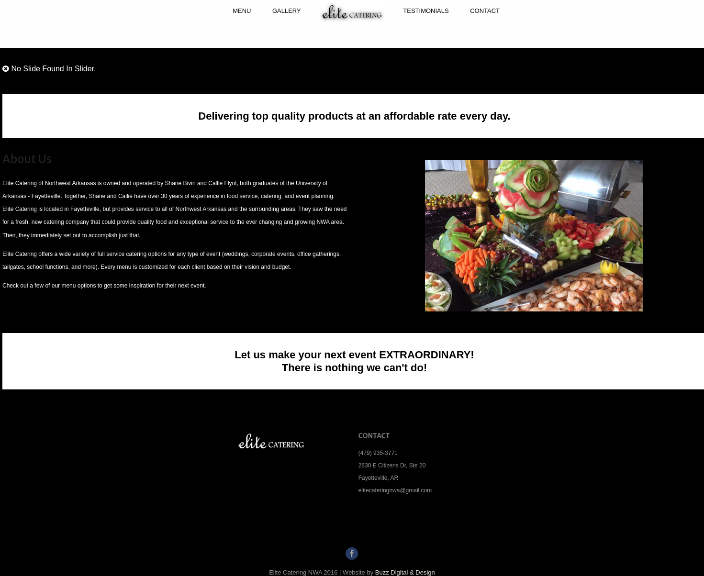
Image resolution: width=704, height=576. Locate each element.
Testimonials (425, 10)
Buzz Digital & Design (405, 572)
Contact (485, 10)
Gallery (286, 10)
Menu (242, 10)
